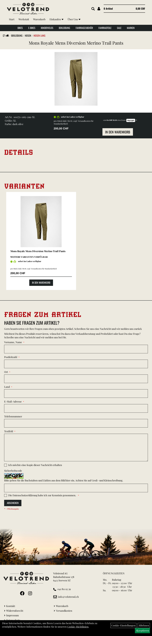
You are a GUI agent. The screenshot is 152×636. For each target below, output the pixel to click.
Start (11, 19)
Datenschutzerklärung (25, 495)
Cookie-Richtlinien (77, 626)
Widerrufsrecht (14, 610)
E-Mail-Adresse (13, 401)
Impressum (12, 615)
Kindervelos (47, 28)
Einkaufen (57, 19)
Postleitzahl (10, 357)
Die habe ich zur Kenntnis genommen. (42, 495)
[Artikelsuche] (93, 9)
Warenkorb (39, 19)
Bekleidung (64, 28)
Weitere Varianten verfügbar (29, 256)
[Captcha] (76, 488)
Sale (119, 28)
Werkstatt (23, 19)
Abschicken (13, 503)
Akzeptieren (142, 630)
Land (7, 386)
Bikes (20, 28)
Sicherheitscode (13, 470)
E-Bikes (31, 28)
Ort (6, 372)
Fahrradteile (104, 28)
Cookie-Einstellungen (123, 625)
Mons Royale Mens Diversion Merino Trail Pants (76, 43)
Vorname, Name (13, 342)
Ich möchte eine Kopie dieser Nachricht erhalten (35, 465)
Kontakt (10, 606)
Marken (131, 28)
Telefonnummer (13, 416)
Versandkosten (64, 610)
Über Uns (74, 19)
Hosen (28, 35)
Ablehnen (143, 625)
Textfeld (8, 431)
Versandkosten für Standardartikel (43, 269)
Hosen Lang (39, 35)
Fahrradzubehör (84, 28)
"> (6, 35)
